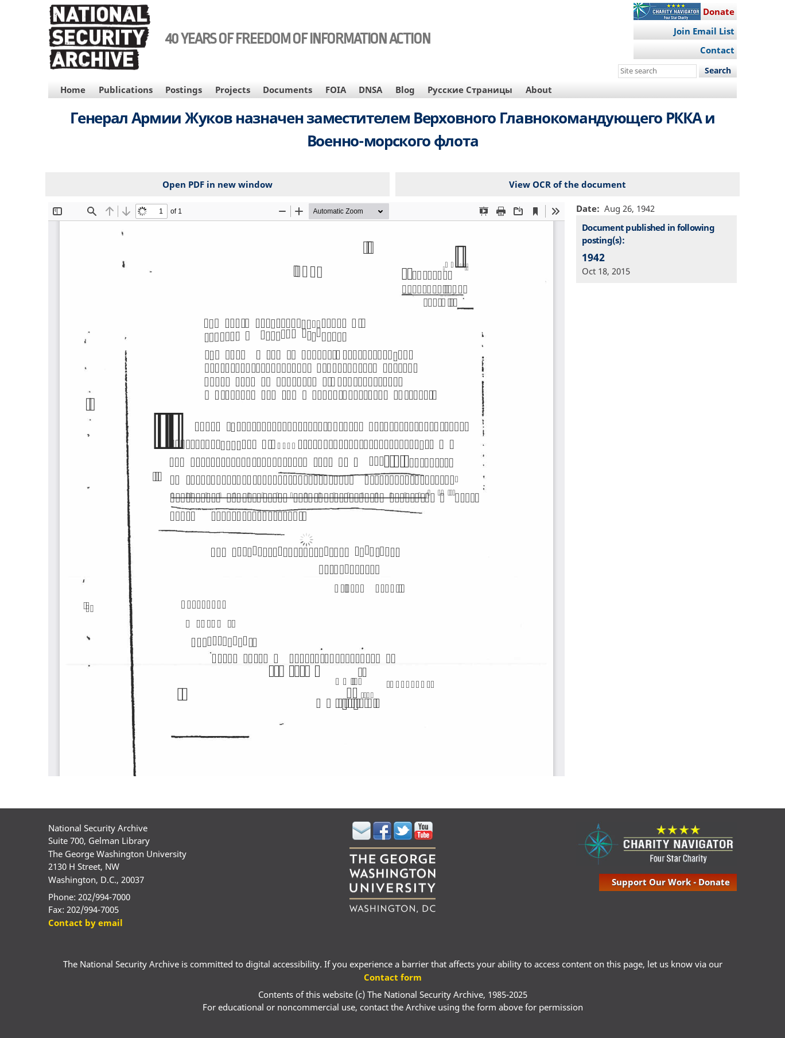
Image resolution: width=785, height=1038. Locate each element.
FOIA (335, 89)
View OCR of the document (567, 184)
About (539, 89)
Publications (126, 89)
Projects (232, 89)
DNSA (370, 89)
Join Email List (704, 31)
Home (73, 89)
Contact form (393, 977)
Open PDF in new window (217, 184)
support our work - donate (671, 882)
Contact (717, 50)
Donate (719, 11)
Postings (183, 89)
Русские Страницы (470, 89)
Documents (287, 89)
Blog (405, 89)
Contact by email (85, 922)
